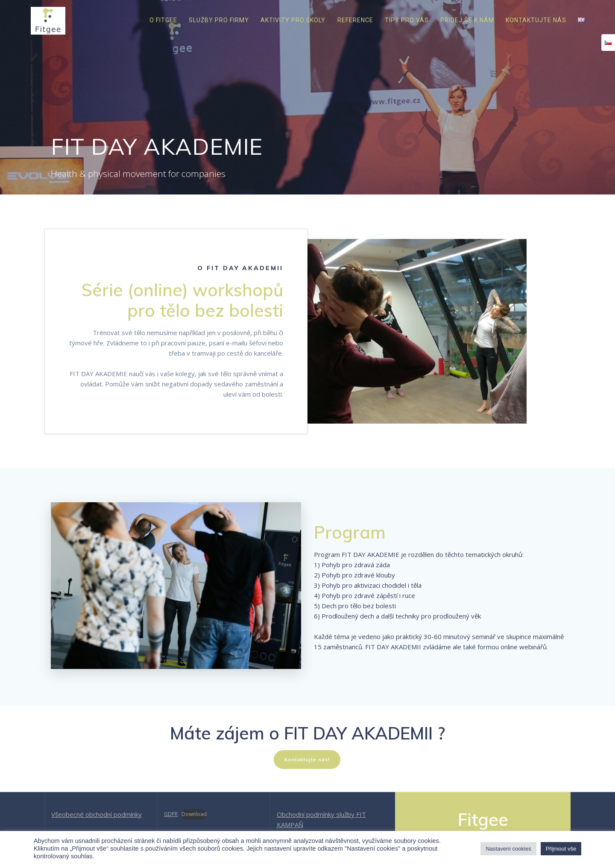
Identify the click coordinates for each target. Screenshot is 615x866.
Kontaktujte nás (536, 20)
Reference (355, 20)
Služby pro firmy (219, 20)
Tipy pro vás (407, 20)
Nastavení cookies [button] (508, 848)
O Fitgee (163, 20)
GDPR (171, 814)
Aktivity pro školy (293, 20)
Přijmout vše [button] (561, 848)
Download (194, 814)
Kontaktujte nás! (307, 759)
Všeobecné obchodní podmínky (96, 814)
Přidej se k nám (467, 20)
